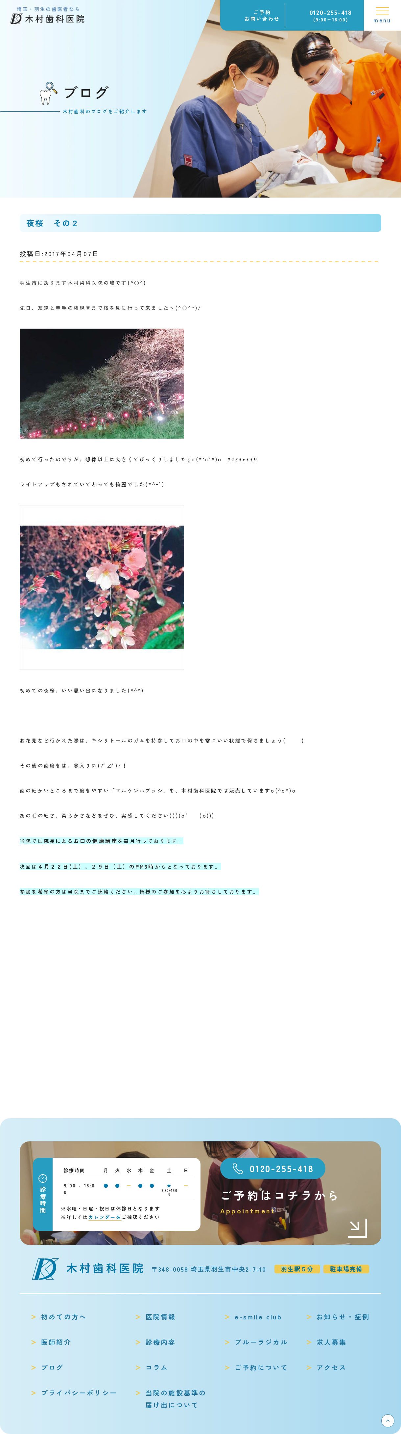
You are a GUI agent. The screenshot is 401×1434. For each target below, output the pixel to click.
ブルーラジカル (261, 1342)
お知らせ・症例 (343, 1316)
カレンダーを (105, 1217)
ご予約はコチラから (294, 1201)
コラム (157, 1367)
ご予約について (261, 1367)
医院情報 (161, 1316)
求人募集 (332, 1342)
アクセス (332, 1367)
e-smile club (258, 1316)
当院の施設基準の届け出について (176, 1399)
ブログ (52, 1367)
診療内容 (161, 1342)
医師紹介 (56, 1342)
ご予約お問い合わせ (262, 15)
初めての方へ (64, 1316)
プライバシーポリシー (79, 1392)
